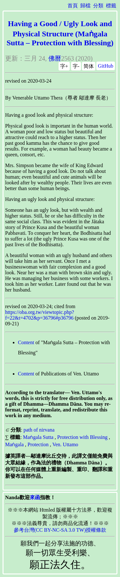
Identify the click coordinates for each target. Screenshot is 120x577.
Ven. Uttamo (65, 444)
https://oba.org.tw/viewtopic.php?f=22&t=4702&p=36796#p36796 (39, 315)
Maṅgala (14, 444)
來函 (35, 497)
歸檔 (85, 5)
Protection (38, 444)
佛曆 (54, 58)
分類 (98, 5)
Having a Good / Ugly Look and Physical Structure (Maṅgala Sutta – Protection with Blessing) (59, 33)
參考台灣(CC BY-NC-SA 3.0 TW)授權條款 (60, 530)
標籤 (111, 5)
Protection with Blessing (82, 437)
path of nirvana (38, 430)
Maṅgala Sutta (38, 437)
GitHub (105, 66)
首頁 (73, 5)
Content (26, 342)
